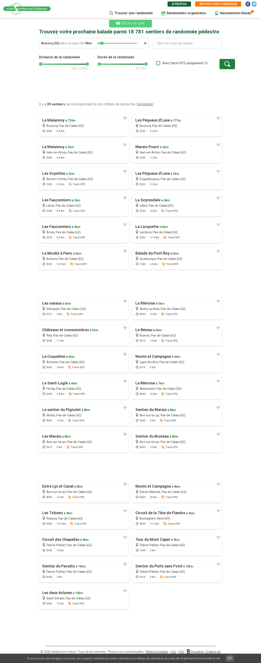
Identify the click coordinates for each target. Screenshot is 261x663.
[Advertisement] (130, 88)
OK (230, 658)
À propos (179, 4)
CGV (181, 651)
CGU (173, 651)
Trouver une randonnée (134, 13)
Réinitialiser (145, 104)
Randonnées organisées (186, 13)
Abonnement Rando (235, 13)
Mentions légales (157, 651)
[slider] (102, 43)
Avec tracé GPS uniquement (170, 63)
